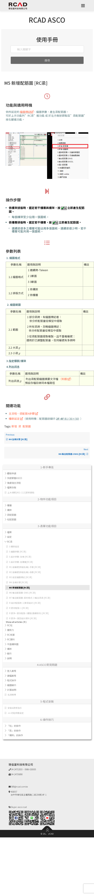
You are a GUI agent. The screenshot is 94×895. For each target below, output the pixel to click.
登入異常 (11, 670)
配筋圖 (27, 426)
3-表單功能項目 (47, 526)
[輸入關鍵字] (47, 49)
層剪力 (10, 630)
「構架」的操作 (15, 735)
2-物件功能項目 (47, 499)
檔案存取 (11, 487)
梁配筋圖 (11, 514)
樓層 (9, 505)
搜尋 (47, 60)
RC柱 (9, 625)
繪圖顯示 (11, 685)
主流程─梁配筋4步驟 (23, 413)
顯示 (9, 653)
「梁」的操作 (14, 730)
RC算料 (11, 639)
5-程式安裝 (47, 701)
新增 (14, 426)
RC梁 (9, 541)
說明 (9, 658)
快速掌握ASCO (14, 478)
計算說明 (11, 689)
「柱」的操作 (14, 725)
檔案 (9, 532)
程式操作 (11, 680)
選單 (83, 5)
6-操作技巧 (47, 719)
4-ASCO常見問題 (47, 665)
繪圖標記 (26, 112)
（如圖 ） (66, 379)
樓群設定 (16, 419)
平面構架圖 (12, 644)
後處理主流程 (14, 482)
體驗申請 (11, 473)
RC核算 (11, 634)
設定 (9, 536)
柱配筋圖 (11, 519)
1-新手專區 (47, 467)
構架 (9, 510)
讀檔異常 (11, 675)
